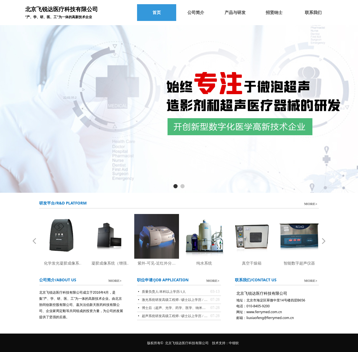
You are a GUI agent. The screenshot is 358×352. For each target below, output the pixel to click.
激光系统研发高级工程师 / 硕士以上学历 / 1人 (175, 300)
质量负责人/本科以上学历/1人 (164, 292)
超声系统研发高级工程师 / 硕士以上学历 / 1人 (175, 316)
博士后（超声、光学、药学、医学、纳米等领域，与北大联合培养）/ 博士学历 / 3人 (175, 308)
